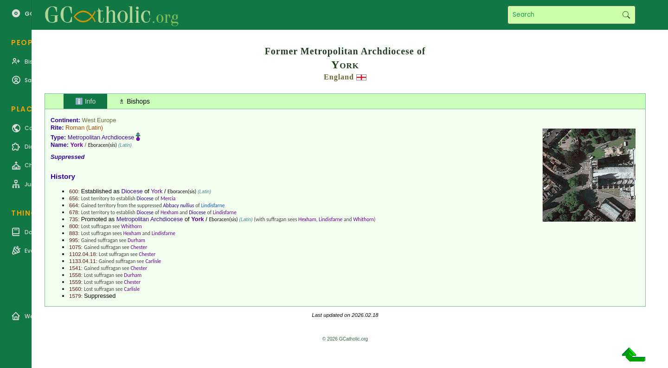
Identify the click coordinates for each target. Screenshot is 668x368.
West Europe (99, 120)
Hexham (169, 212)
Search (626, 15)
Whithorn (363, 219)
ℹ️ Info (85, 101)
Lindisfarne (213, 205)
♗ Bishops (134, 101)
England (339, 77)
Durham (136, 240)
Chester (138, 247)
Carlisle (153, 261)
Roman (74, 127)
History (63, 176)
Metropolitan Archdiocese (101, 137)
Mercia (168, 198)
